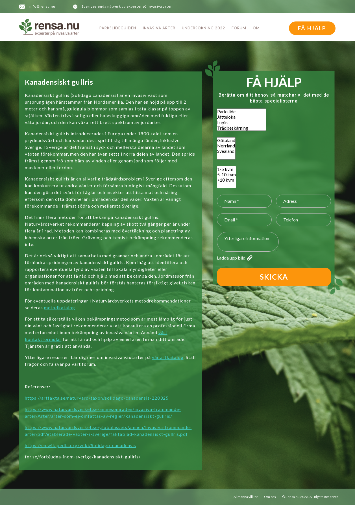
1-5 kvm (226, 169)
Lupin (241, 122)
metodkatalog (59, 307)
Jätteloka (241, 116)
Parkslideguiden (117, 28)
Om (256, 28)
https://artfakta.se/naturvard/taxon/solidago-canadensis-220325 (97, 397)
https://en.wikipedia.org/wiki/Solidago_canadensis (80, 445)
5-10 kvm (226, 174)
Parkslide (241, 111)
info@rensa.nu (42, 6)
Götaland (226, 140)
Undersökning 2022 (203, 28)
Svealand (226, 151)
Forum (239, 28)
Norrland (226, 145)
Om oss (270, 497)
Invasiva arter (159, 28)
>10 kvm (226, 179)
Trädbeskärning (241, 127)
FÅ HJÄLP (312, 28)
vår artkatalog (168, 357)
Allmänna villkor (246, 497)
